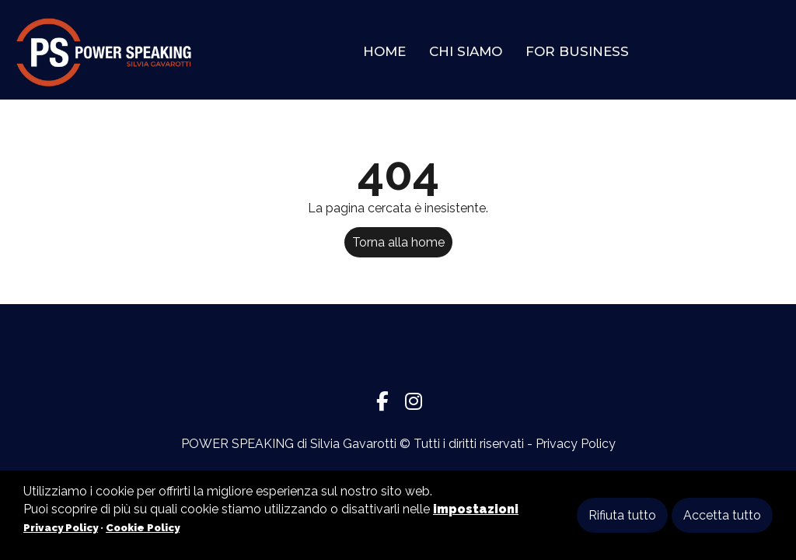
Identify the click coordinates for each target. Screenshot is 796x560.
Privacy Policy (576, 443)
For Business (577, 51)
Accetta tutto (722, 515)
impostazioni (475, 509)
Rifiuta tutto (622, 515)
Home (384, 51)
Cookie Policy (143, 527)
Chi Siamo (465, 51)
